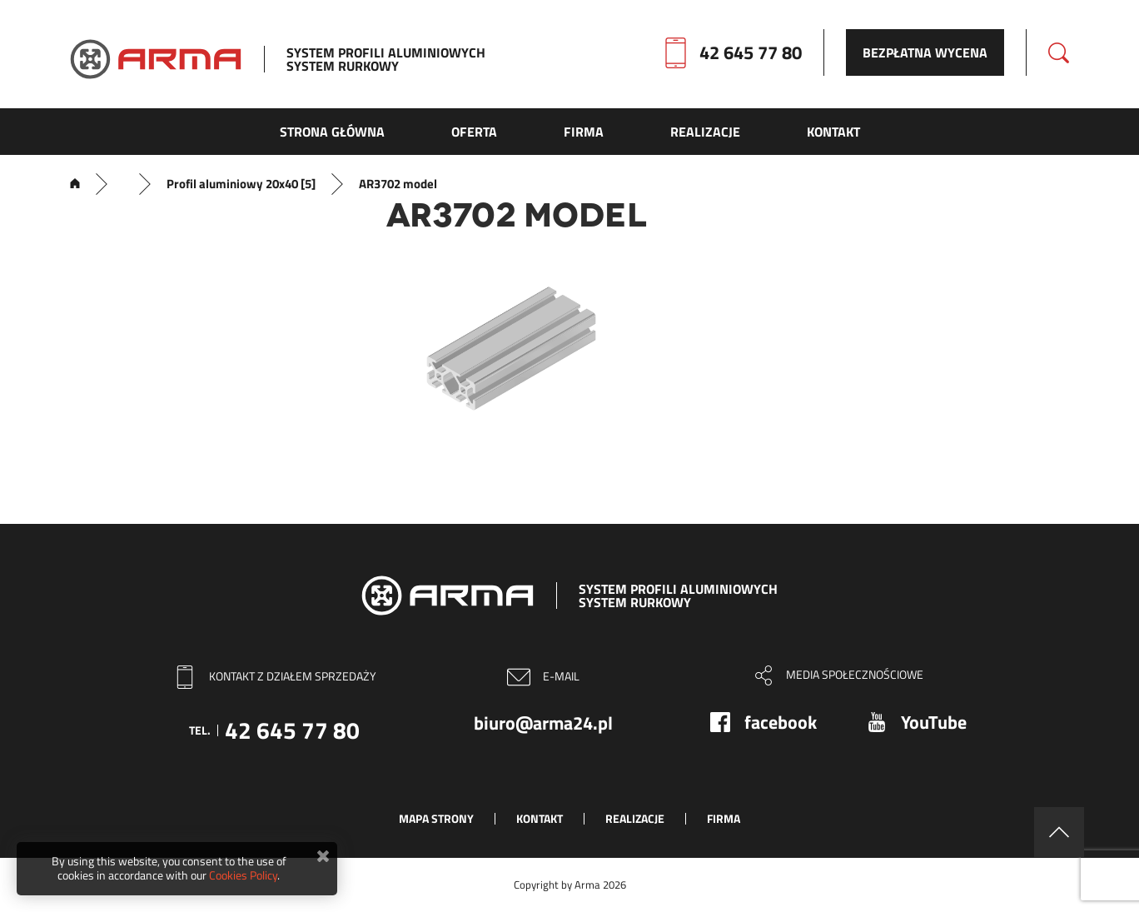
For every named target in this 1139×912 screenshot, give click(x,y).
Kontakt (539, 818)
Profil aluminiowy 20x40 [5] (241, 184)
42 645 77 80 (750, 52)
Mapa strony (436, 818)
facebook (780, 722)
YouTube (934, 722)
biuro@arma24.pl (543, 723)
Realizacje (634, 818)
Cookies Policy (243, 875)
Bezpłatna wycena (925, 52)
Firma (723, 818)
